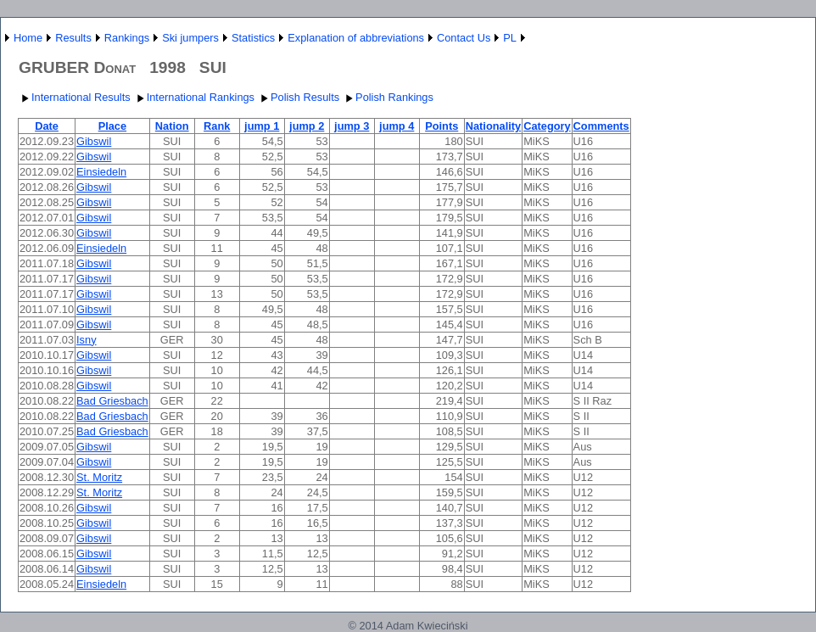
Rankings (126, 37)
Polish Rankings (387, 97)
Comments (601, 126)
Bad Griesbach (112, 400)
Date (47, 126)
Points (441, 126)
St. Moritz (99, 477)
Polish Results (298, 97)
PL (510, 37)
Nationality (493, 126)
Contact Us (463, 37)
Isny (86, 339)
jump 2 (306, 126)
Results (73, 37)
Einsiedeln (101, 171)
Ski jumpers (190, 37)
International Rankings (193, 97)
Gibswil (93, 141)
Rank (217, 126)
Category (546, 126)
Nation (172, 126)
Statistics (253, 37)
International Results (74, 97)
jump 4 (396, 126)
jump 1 (261, 126)
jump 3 (351, 126)
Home (28, 37)
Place (112, 126)
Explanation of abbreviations (356, 37)
